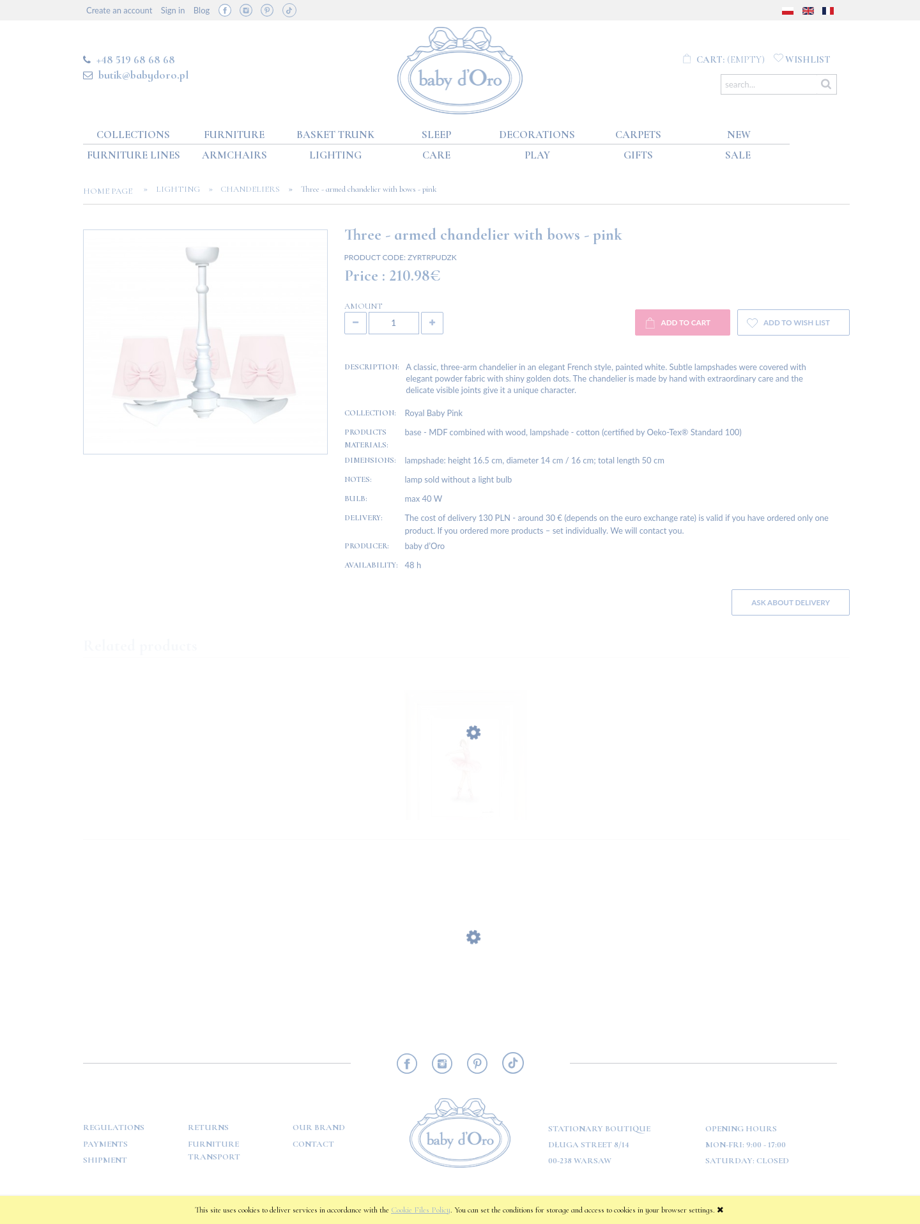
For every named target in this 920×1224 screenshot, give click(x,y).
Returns (208, 1127)
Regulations (113, 1127)
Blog (202, 10)
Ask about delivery (790, 602)
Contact (313, 1144)
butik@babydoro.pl (143, 75)
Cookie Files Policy (420, 1210)
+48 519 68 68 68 (135, 59)
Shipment (105, 1160)
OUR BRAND (319, 1127)
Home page (111, 191)
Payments (105, 1144)
